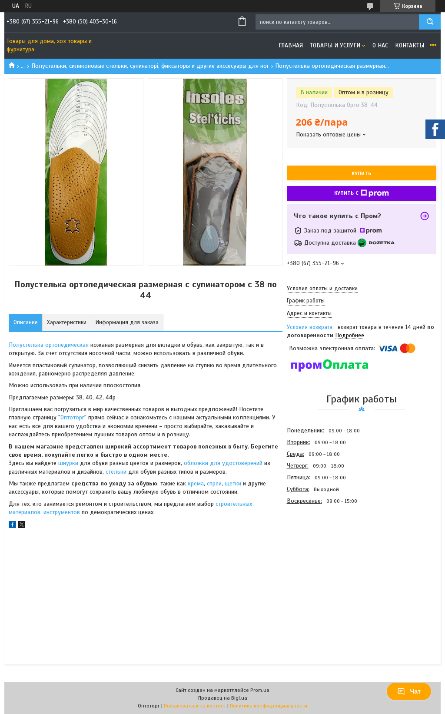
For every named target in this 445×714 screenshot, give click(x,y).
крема (196, 483)
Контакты (409, 45)
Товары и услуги (335, 45)
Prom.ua (259, 690)
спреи (214, 483)
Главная (291, 45)
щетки (233, 483)
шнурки (68, 463)
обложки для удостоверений (222, 463)
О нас (380, 45)
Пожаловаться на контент (195, 706)
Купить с (361, 193)
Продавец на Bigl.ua (222, 698)
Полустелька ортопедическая (49, 345)
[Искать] (430, 22)
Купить (361, 173)
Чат (409, 691)
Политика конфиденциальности (268, 706)
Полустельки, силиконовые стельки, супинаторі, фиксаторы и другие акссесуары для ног (150, 66)
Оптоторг (72, 417)
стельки (117, 471)
